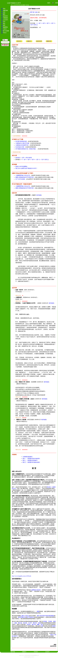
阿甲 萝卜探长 (34, 12)
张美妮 (45, 621)
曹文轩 (35, 623)
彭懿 (39, 623)
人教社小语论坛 (25, 615)
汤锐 (15, 623)
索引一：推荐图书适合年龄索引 (31, 458)
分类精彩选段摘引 (28, 456)
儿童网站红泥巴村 (36, 590)
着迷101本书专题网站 (21, 166)
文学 (23, 157)
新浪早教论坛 (22, 617)
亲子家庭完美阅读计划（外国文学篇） (26, 149)
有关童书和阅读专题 (21, 141)
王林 (42, 626)
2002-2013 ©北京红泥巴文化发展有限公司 (29, 655)
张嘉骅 (54, 626)
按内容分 (17, 157)
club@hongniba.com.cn (29, 657)
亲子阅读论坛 (30, 617)
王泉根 (50, 621)
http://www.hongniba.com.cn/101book (21, 576)
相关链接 (38, 195)
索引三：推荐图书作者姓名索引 (31, 462)
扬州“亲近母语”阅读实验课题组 (45, 615)
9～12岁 (51, 23)
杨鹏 (38, 624)
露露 (38, 611)
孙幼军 (29, 624)
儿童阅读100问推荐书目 (22, 145)
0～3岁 (38, 23)
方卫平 (30, 623)
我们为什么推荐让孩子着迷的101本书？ (26, 168)
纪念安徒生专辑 (19, 147)
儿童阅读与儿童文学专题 (22, 143)
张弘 (42, 624)
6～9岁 (47, 23)
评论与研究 (29, 157)
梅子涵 (20, 623)
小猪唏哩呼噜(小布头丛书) (22, 175)
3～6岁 (43, 23)
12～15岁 (41, 159)
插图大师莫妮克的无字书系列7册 (24, 177)
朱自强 (25, 623)
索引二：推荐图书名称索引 (30, 460)
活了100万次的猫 (20, 179)
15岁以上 (35, 24)
